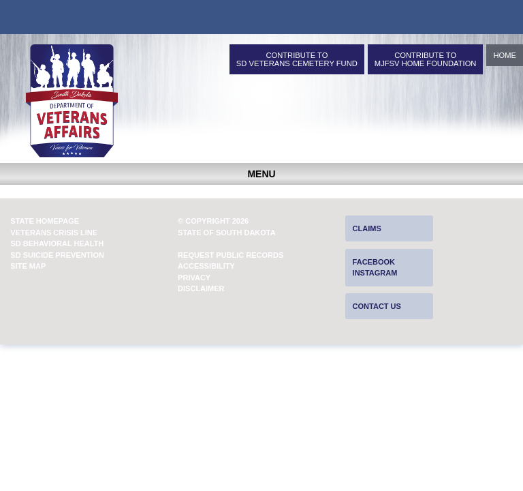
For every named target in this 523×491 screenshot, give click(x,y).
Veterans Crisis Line (53, 232)
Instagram (375, 273)
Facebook (374, 262)
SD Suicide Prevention (57, 255)
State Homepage (44, 221)
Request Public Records (230, 255)
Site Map (28, 266)
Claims (367, 228)
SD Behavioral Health (57, 243)
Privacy (194, 277)
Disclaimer (201, 288)
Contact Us (377, 306)
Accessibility (206, 266)
